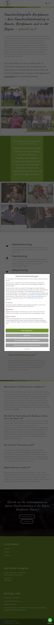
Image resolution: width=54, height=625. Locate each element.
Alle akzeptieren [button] (27, 331)
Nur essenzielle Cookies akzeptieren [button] (27, 340)
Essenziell (10, 302)
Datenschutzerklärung (38, 296)
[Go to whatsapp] (50, 620)
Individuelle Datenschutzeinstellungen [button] (27, 345)
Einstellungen (30, 298)
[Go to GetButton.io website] (50, 623)
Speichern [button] (27, 335)
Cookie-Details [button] (27, 349)
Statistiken (10, 309)
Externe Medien (11, 316)
